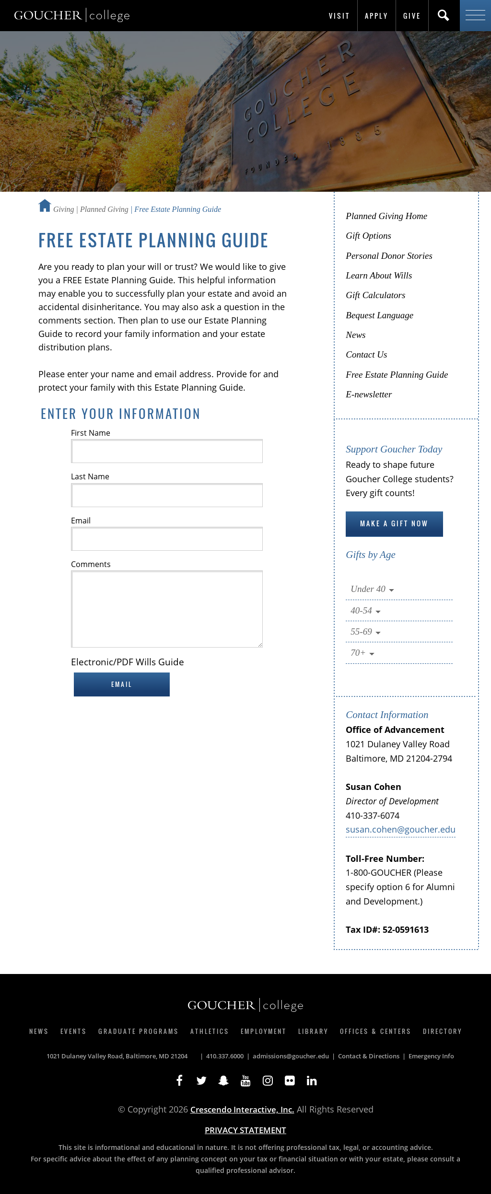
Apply (376, 16)
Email (81, 520)
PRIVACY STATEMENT (245, 1130)
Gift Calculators (375, 295)
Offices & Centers (375, 1031)
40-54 (366, 610)
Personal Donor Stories (389, 256)
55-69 (366, 632)
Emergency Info (431, 1056)
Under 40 (373, 589)
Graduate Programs (138, 1031)
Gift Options (368, 236)
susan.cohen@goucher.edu (401, 829)
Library (313, 1031)
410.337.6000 (225, 1056)
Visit (339, 16)
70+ (363, 653)
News (355, 335)
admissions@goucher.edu (291, 1056)
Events (73, 1031)
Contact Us (366, 354)
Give (412, 16)
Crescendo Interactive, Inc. (242, 1109)
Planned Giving (104, 209)
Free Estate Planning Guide (397, 375)
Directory (442, 1031)
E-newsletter (369, 394)
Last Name (90, 476)
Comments (91, 564)
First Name (90, 433)
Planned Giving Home (386, 216)
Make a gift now (394, 523)
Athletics (209, 1031)
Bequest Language (379, 315)
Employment (264, 1031)
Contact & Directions (368, 1056)
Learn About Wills (379, 275)
